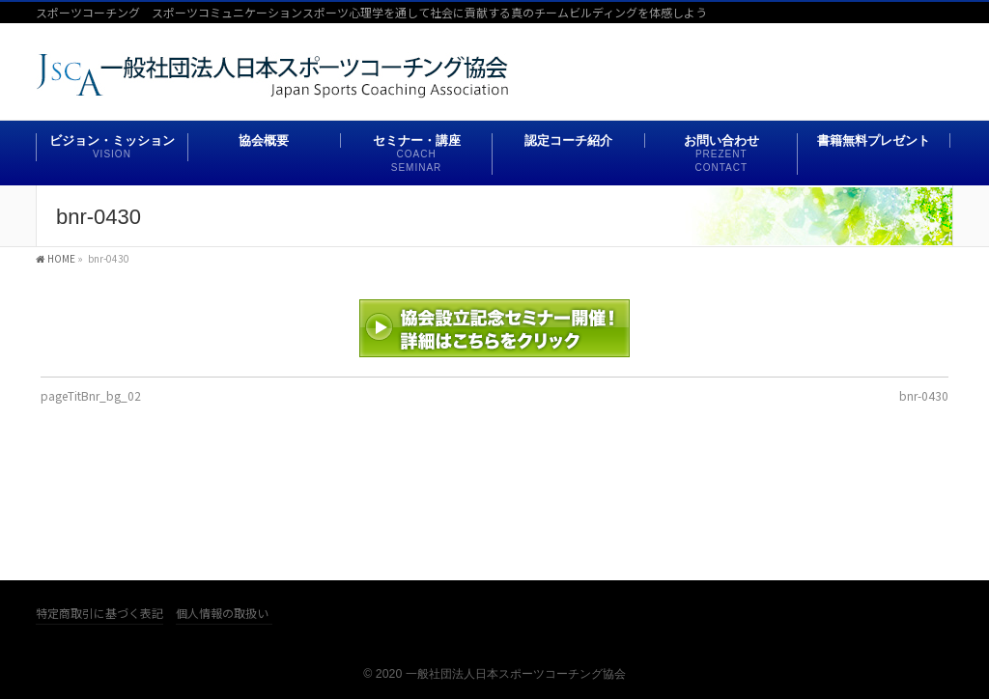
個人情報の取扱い (222, 613)
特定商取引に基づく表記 (99, 613)
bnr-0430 (923, 395)
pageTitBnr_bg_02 (91, 395)
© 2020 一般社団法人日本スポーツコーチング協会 (494, 674)
